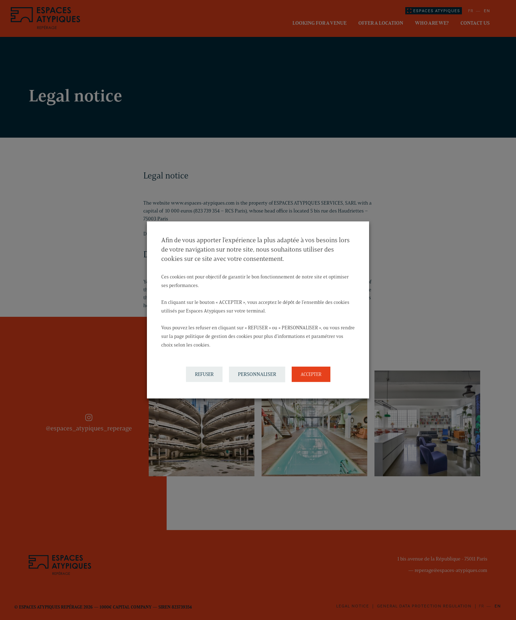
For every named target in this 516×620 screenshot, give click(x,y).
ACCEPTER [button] (311, 374)
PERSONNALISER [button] (257, 374)
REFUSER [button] (204, 374)
